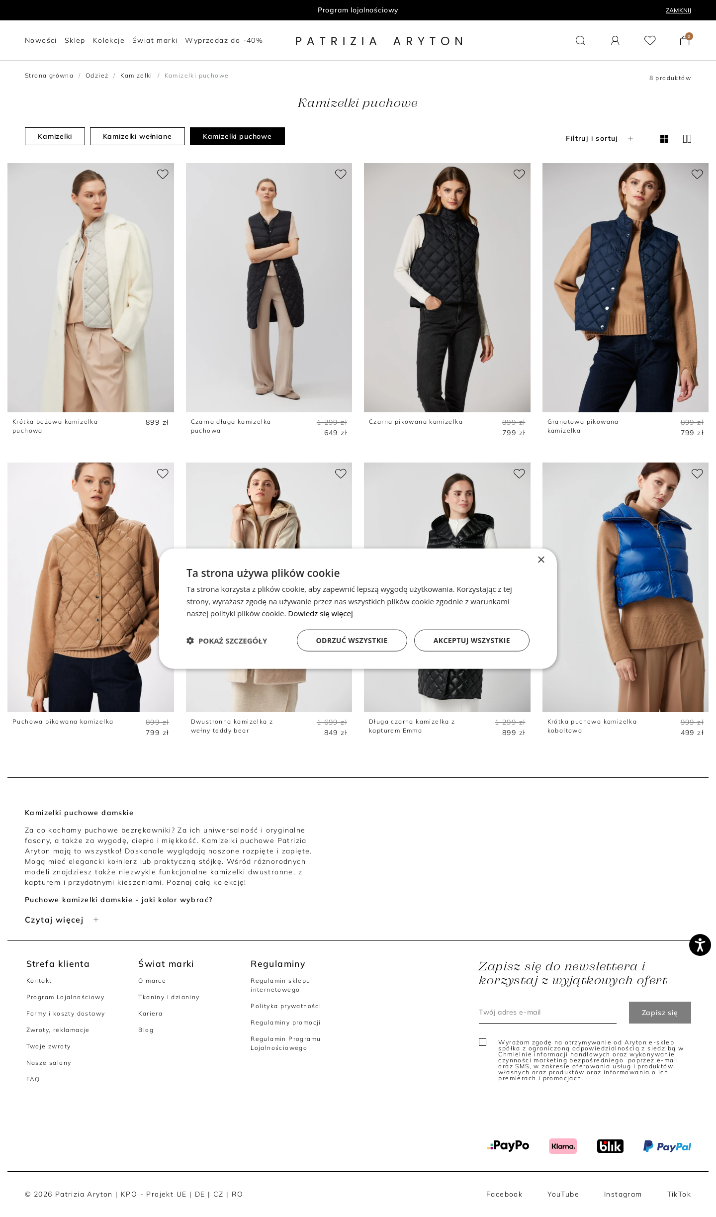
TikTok (679, 1194)
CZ (218, 1194)
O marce (152, 980)
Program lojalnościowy (358, 9)
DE (200, 1194)
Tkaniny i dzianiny (168, 997)
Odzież (97, 75)
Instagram (623, 1194)
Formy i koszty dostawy (65, 1013)
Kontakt (39, 980)
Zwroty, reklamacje (58, 1029)
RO (238, 1194)
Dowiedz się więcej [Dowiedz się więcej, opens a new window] (320, 613)
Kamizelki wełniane (137, 136)
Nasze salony (49, 1062)
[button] (580, 40)
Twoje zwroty (48, 1046)
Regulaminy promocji (286, 1022)
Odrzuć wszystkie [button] (352, 640)
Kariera (150, 1013)
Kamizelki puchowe (237, 136)
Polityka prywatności (286, 1006)
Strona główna (49, 75)
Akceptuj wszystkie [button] (472, 640)
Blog (146, 1029)
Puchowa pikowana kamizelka (62, 721)
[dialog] (358, 608)
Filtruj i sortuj (600, 138)
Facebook (504, 1194)
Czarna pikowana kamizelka (416, 421)
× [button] (540, 559)
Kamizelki (136, 75)
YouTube (563, 1194)
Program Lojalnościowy (65, 997)
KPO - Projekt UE (153, 1194)
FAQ (33, 1079)
